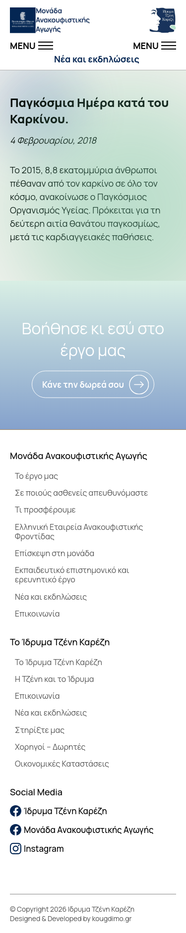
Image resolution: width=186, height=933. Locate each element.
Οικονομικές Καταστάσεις (62, 763)
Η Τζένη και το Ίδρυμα (54, 679)
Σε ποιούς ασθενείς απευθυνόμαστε (81, 492)
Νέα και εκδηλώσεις (96, 59)
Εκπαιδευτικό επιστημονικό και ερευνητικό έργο (72, 575)
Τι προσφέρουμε (45, 509)
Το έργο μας (36, 475)
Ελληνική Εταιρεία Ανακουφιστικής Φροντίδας (79, 531)
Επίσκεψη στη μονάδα (54, 553)
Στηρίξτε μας (39, 730)
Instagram (37, 848)
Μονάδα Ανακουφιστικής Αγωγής (82, 829)
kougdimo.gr (112, 918)
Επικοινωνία (37, 613)
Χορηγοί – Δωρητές (50, 746)
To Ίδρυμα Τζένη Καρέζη (58, 662)
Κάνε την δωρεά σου (83, 384)
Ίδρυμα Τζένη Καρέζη (58, 811)
